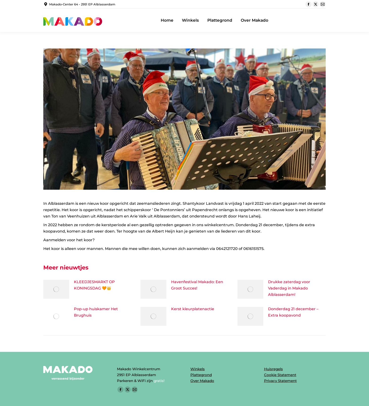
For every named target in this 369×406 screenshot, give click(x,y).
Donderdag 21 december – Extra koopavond (293, 312)
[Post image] (56, 289)
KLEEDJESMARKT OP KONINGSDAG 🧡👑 (94, 285)
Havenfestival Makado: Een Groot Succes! (197, 285)
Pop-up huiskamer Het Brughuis (96, 312)
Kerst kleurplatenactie (192, 309)
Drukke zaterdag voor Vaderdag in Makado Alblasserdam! (289, 288)
